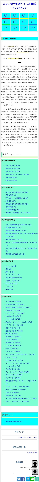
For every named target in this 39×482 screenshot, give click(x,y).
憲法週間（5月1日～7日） (14, 227)
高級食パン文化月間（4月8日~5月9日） (19, 213)
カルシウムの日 (11, 266)
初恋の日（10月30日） (13, 392)
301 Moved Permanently (14, 421)
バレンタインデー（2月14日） (16, 313)
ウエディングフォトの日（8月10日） (18, 386)
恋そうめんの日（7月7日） (15, 360)
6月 (15, 21)
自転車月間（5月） (12, 207)
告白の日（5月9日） (12, 340)
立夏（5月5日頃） (12, 177)
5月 (6, 21)
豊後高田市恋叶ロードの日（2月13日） (19, 307)
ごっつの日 (9, 286)
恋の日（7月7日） (12, 357)
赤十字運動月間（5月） (13, 210)
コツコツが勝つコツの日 (14, 278)
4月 (33, 15)
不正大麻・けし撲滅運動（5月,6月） (18, 198)
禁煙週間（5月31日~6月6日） (15, 254)
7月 (24, 21)
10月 (15, 27)
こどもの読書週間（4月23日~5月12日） (19, 225)
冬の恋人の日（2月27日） (14, 316)
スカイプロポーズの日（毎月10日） (17, 401)
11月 (24, 27)
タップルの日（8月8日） (14, 378)
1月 (6, 15)
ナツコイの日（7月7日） (14, 366)
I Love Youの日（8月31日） (15, 375)
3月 (24, 15)
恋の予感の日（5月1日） (14, 337)
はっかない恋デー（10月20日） (16, 389)
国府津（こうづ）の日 (13, 281)
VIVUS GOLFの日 (12, 284)
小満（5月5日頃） (12, 180)
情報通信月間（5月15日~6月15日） (17, 204)
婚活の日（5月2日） (12, 334)
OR (35, 476)
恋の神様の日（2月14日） (14, 310)
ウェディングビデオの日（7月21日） (18, 363)
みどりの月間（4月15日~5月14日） (17, 192)
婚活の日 (8, 269)
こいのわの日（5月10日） (14, 345)
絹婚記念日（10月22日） (14, 395)
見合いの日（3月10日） (13, 328)
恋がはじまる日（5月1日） (15, 331)
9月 (6, 27)
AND (30, 476)
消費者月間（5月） (12, 195)
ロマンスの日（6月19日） (14, 351)
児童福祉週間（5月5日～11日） (16, 230)
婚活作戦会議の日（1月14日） (16, 304)
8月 (33, 21)
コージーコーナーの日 (13, 275)
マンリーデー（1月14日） (14, 301)
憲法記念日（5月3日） (13, 168)
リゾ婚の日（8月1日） (13, 369)
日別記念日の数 (32, 452)
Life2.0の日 (9, 289)
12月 (33, 27)
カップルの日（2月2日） (14, 319)
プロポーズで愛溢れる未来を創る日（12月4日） (22, 398)
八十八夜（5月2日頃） (13, 165)
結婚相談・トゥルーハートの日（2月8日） (20, 322)
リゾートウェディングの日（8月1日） (18, 372)
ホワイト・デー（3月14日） (15, 325)
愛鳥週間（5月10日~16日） (15, 239)
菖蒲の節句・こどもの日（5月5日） (17, 174)
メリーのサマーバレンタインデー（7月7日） (20, 354)
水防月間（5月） (11, 201)
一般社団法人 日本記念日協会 (27, 437)
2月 (15, 15)
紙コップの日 (10, 272)
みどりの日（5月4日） (13, 171)
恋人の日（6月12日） (13, 348)
